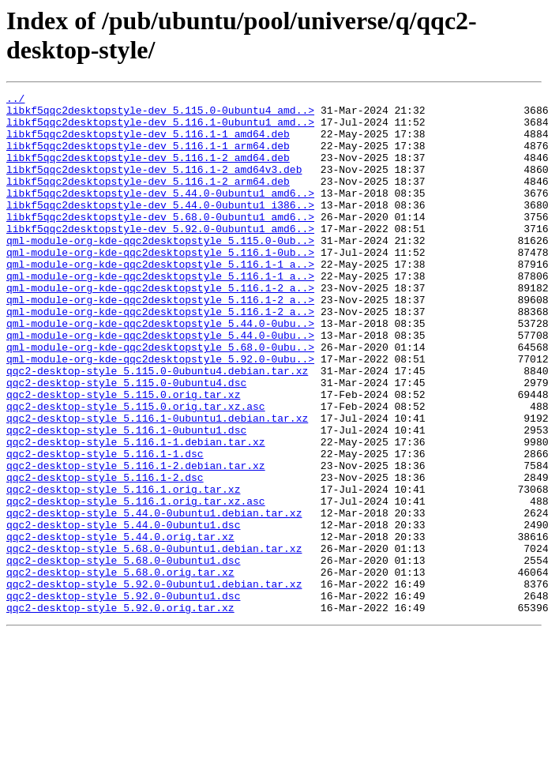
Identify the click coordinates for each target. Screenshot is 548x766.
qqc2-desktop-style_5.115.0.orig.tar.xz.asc (135, 470)
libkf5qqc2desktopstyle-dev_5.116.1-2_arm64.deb (148, 200)
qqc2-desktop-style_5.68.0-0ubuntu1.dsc (123, 655)
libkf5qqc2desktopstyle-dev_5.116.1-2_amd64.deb (148, 171)
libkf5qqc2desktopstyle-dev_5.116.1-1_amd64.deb (148, 143)
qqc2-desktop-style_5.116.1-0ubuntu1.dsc (126, 498)
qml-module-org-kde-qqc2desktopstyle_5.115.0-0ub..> (160, 271)
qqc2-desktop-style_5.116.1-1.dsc (105, 527)
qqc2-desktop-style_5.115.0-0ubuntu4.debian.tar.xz (157, 427)
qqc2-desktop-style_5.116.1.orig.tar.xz (123, 569)
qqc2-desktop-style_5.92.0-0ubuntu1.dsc (123, 697)
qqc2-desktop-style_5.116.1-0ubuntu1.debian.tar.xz (157, 484)
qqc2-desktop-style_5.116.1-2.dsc (105, 555)
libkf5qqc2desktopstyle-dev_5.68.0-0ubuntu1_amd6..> (160, 242)
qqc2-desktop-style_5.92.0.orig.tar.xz (120, 711)
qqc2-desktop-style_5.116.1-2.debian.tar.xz (135, 541)
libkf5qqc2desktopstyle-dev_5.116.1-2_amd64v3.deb (154, 185)
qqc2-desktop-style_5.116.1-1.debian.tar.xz (135, 512)
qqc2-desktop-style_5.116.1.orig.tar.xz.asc (135, 583)
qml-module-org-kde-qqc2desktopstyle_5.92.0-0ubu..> (160, 413)
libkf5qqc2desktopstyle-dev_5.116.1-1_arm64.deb (148, 157)
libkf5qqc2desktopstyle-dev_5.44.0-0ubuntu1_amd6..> (160, 214)
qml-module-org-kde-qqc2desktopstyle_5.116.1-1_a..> (160, 299)
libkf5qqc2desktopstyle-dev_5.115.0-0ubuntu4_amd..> (160, 114)
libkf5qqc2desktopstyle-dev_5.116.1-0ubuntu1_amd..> (160, 129)
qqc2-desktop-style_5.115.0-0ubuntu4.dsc (126, 441)
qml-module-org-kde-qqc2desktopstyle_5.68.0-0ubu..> (160, 399)
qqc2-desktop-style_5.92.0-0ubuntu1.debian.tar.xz (154, 683)
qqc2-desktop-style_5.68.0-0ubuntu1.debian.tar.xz (154, 640)
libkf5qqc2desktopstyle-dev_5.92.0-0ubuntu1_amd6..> (160, 257)
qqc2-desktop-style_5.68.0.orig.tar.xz (120, 669)
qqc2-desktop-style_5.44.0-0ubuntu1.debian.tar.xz (154, 598)
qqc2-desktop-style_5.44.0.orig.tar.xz (120, 626)
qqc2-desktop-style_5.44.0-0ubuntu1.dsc (123, 612)
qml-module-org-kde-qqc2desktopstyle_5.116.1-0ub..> (160, 285)
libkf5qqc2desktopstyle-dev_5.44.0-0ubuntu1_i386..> (160, 228)
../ (15, 100)
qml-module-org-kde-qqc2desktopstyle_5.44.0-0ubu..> (160, 370)
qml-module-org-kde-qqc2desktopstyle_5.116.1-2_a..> (160, 328)
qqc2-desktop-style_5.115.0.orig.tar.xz (123, 456)
